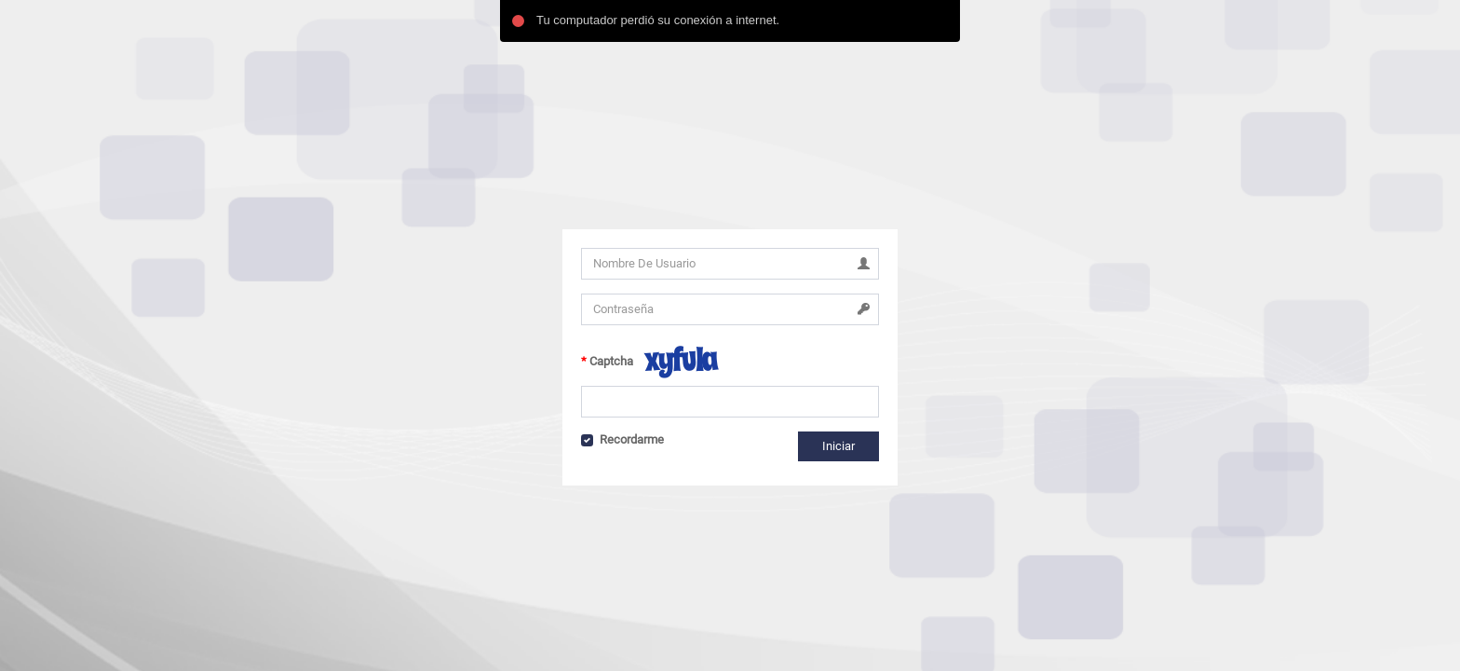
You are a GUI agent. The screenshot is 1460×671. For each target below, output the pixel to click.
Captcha (611, 361)
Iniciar (838, 446)
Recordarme (632, 439)
